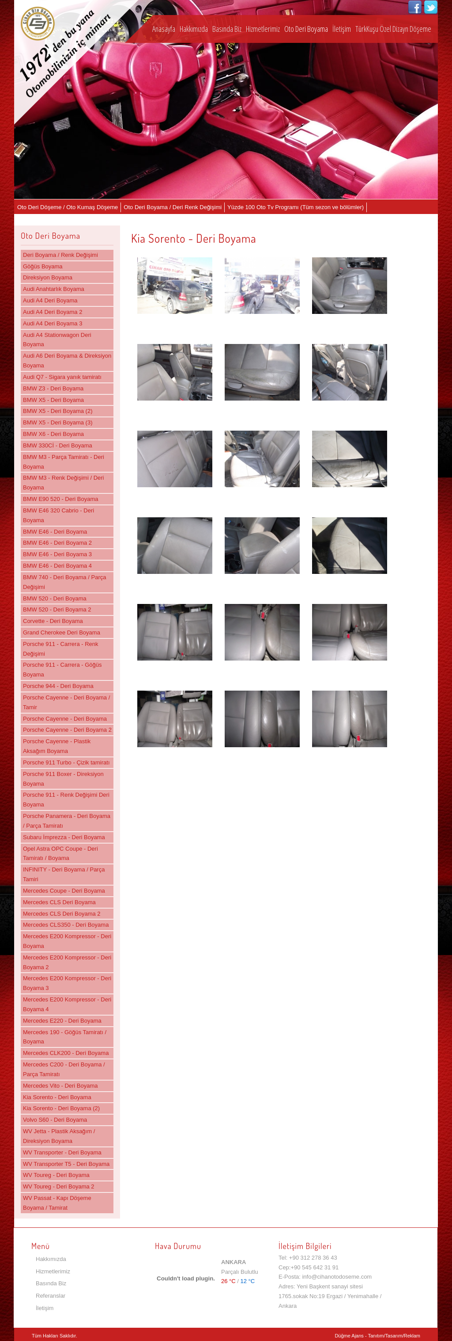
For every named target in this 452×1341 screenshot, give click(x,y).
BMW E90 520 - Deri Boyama (60, 499)
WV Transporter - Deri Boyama (62, 1152)
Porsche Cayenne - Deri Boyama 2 (67, 729)
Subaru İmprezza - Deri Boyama (64, 837)
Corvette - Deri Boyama (53, 621)
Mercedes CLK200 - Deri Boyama (66, 1053)
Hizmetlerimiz (263, 28)
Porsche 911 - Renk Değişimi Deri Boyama (66, 799)
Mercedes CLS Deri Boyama (59, 902)
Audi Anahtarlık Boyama (53, 289)
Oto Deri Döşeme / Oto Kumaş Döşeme (67, 207)
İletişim (341, 28)
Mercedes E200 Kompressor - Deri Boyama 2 (67, 962)
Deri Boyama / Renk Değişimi (60, 255)
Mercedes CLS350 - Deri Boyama (66, 924)
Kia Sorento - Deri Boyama (57, 1097)
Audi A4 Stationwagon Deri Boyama (57, 340)
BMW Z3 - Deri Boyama (53, 388)
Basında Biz (226, 28)
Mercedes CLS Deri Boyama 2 (62, 913)
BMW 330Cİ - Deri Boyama (57, 445)
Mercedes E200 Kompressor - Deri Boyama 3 (67, 983)
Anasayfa (163, 28)
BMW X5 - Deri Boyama (53, 400)
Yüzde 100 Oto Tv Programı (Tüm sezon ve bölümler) (295, 207)
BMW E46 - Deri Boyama (55, 531)
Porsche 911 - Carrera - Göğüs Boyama (62, 669)
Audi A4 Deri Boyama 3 (52, 323)
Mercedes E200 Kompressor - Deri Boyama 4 (67, 1004)
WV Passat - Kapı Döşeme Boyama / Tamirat (57, 1203)
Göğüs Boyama (43, 266)
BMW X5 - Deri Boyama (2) (57, 411)
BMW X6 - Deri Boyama (53, 434)
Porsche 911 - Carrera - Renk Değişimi (60, 649)
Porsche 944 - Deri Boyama (58, 686)
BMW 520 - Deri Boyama (55, 598)
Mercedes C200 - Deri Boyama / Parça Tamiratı (64, 1069)
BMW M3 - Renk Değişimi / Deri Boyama (63, 482)
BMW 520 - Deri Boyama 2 (57, 609)
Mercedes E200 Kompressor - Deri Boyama (67, 941)
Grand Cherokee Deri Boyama (61, 632)
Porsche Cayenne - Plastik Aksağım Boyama (56, 746)
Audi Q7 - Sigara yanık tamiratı (62, 377)
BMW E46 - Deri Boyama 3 (57, 554)
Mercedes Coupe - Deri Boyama (64, 890)
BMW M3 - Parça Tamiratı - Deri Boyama (63, 462)
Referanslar (50, 1295)
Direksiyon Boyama (47, 277)
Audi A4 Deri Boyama (50, 300)
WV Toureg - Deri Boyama (56, 1175)
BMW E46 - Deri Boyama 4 (57, 565)
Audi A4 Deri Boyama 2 (52, 312)
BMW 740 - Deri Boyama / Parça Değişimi (64, 582)
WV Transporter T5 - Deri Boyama (66, 1164)
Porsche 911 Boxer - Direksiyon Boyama (63, 779)
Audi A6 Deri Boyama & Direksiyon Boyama (67, 360)
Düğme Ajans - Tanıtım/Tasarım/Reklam (377, 1335)
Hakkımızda (194, 28)
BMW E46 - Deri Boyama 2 (57, 542)
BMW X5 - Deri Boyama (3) (57, 422)
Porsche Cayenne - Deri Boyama (65, 718)
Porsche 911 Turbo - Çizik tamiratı (66, 762)
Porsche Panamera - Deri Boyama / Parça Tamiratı (66, 821)
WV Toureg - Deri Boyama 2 (58, 1186)
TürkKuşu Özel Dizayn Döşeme (393, 28)
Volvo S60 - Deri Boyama (55, 1119)
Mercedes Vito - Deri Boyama (60, 1085)
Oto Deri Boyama (306, 28)
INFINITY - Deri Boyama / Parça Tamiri (64, 874)
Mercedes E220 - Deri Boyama (62, 1020)
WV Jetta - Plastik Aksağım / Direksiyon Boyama (59, 1136)
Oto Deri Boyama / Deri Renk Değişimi (173, 207)
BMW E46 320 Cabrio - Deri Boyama (58, 515)
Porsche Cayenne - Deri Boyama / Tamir (66, 702)
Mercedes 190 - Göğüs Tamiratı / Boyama (64, 1037)
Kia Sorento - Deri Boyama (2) (61, 1108)
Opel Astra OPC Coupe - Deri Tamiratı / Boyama (60, 853)
